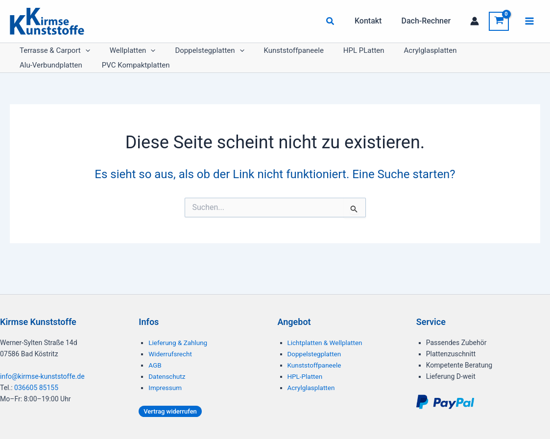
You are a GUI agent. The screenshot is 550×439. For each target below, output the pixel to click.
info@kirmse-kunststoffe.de (42, 376)
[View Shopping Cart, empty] (499, 21)
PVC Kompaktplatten (49, 79)
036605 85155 (36, 388)
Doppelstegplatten (184, 55)
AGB (155, 365)
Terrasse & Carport (50, 55)
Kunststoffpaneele (259, 55)
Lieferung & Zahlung (179, 343)
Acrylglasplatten (376, 55)
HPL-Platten (305, 376)
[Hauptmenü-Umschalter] (529, 21)
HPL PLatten (319, 55)
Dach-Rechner (428, 20)
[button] (338, 22)
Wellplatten (118, 55)
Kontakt (374, 20)
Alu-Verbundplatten (443, 55)
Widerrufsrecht (170, 354)
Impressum (165, 388)
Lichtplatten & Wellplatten (326, 343)
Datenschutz (167, 376)
